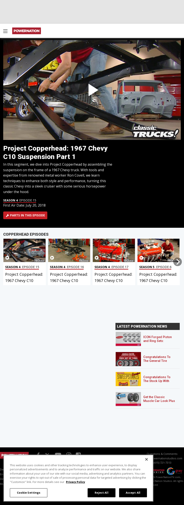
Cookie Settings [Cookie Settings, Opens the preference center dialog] (28, 493)
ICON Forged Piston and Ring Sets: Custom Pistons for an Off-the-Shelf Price (159, 343)
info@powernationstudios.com (162, 458)
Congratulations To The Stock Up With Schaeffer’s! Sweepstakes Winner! (158, 383)
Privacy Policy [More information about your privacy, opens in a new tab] (75, 482)
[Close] (146, 459)
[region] (78, 478)
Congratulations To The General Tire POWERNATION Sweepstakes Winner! (158, 362)
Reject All (101, 493)
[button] (5, 31)
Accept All (133, 493)
